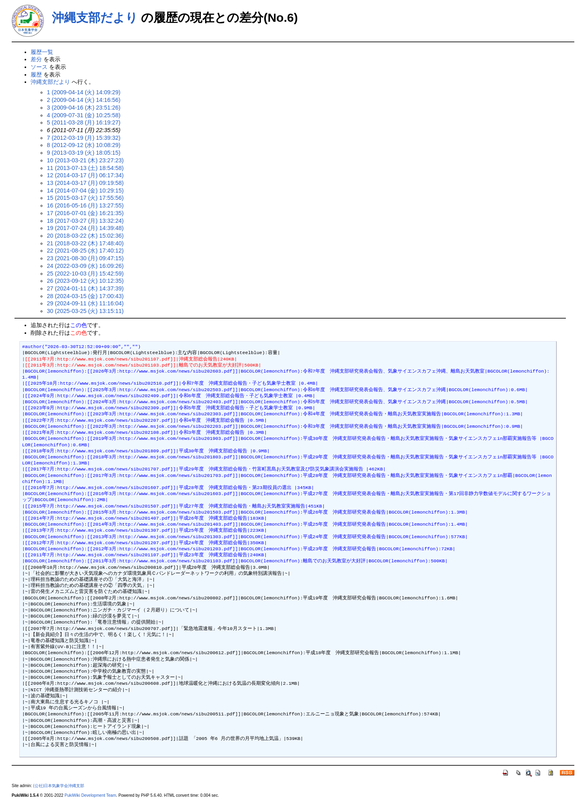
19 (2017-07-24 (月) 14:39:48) (85, 228)
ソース (39, 67)
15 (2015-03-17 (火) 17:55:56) (85, 198)
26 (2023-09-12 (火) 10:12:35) (85, 281)
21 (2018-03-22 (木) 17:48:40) (85, 243)
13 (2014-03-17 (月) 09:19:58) (85, 183)
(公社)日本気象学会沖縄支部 (58, 785)
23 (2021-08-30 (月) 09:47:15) (85, 258)
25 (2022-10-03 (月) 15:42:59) (85, 273)
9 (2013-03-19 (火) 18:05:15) (83, 152)
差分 (36, 59)
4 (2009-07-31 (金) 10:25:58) (83, 115)
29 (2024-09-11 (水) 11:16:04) (85, 303)
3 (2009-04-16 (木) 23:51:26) (83, 107)
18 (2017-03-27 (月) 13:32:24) (85, 221)
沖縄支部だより (95, 17)
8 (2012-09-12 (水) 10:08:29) (83, 145)
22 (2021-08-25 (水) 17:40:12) (85, 250)
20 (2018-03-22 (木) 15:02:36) (85, 235)
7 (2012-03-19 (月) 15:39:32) (83, 138)
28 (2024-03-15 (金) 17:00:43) (85, 296)
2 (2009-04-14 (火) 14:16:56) (83, 100)
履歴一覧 (42, 52)
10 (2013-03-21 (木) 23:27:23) (85, 160)
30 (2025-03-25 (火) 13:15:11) (85, 311)
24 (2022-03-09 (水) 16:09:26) (85, 266)
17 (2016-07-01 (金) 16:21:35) (85, 213)
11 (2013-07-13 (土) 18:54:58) (85, 168)
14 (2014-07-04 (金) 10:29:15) (85, 190)
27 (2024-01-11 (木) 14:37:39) (85, 288)
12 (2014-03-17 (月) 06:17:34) (85, 175)
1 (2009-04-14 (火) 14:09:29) (83, 92)
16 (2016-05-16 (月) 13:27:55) (85, 205)
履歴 (36, 74)
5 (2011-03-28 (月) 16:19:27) (83, 122)
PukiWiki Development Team (90, 795)
